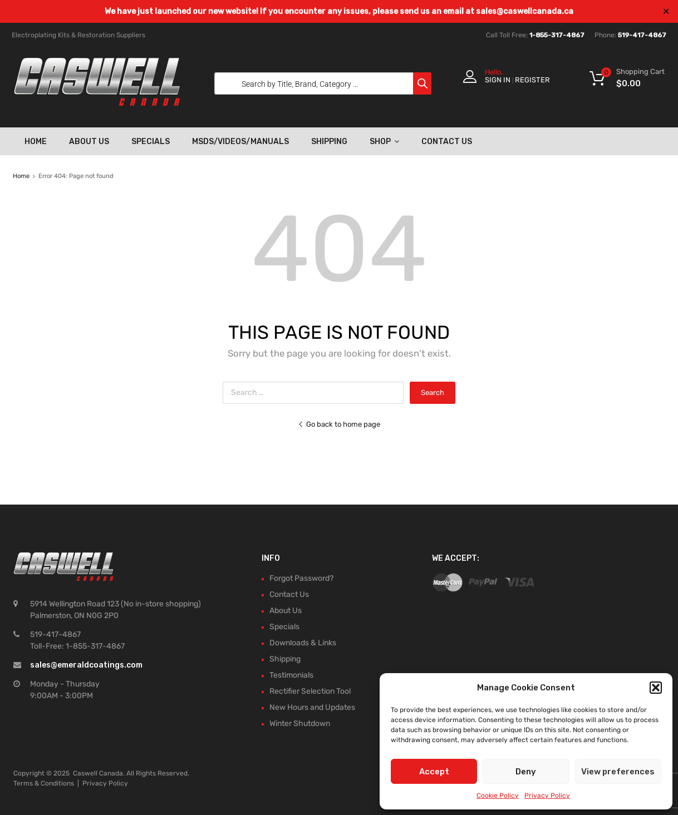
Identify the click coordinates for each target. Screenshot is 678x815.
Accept (434, 772)
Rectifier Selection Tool (310, 691)
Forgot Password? (301, 578)
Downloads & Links (302, 643)
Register (532, 80)
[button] (655, 687)
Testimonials (291, 675)
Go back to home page (339, 424)
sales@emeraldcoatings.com (86, 665)
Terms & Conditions (43, 783)
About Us (89, 141)
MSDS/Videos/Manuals (240, 141)
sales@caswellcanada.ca (524, 11)
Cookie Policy (497, 795)
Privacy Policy (547, 795)
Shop (384, 141)
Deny (525, 772)
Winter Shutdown (299, 723)
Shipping (329, 141)
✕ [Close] (666, 11)
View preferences (618, 772)
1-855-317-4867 (556, 35)
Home (35, 141)
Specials (150, 141)
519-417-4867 (642, 35)
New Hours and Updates (312, 707)
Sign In (497, 80)
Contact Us (446, 141)
